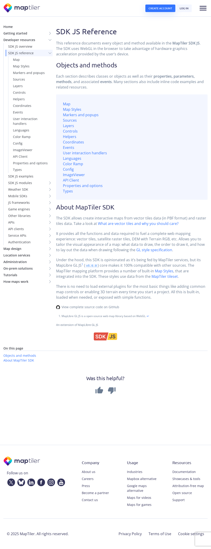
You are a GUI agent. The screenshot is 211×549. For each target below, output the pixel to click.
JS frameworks (19, 202)
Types (17, 169)
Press (86, 486)
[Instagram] (50, 481)
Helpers (19, 99)
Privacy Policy (130, 533)
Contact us (90, 500)
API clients (16, 229)
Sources (19, 79)
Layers (18, 86)
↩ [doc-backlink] (148, 316)
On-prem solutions (18, 268)
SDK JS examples (20, 176)
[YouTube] (60, 481)
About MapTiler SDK (18, 360)
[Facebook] (40, 481)
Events (18, 112)
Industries (134, 472)
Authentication (19, 242)
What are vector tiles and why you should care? (138, 223)
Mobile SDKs (17, 196)
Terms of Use (160, 533)
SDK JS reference (21, 53)
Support (178, 500)
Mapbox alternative (141, 479)
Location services (16, 255)
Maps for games (139, 504)
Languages (21, 130)
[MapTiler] (22, 8)
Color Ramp (22, 137)
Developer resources (19, 40)
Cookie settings (191, 533)
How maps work (15, 281)
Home (8, 27)
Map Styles (21, 66)
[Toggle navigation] (203, 8)
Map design (12, 248)
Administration (15, 262)
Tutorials (10, 275)
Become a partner (95, 493)
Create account (160, 8)
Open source (182, 493)
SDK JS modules (20, 183)
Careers (88, 479)
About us (88, 472)
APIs (11, 222)
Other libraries (19, 216)
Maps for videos (139, 497)
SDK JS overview (20, 46)
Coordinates (22, 105)
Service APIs (17, 235)
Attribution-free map (188, 486)
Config (17, 143)
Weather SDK (18, 189)
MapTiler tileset (164, 276)
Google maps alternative (137, 488)
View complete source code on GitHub (90, 307)
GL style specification (154, 249)
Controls (19, 92)
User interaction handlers (25, 121)
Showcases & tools (186, 479)
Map (16, 59)
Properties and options (30, 163)
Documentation (184, 472)
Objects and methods (19, 355)
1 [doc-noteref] (82, 264)
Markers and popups (29, 73)
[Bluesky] (20, 481)
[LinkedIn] (30, 481)
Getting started (15, 33)
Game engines (19, 209)
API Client (20, 156)
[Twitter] (10, 481)
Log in (184, 8)
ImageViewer (22, 150)
